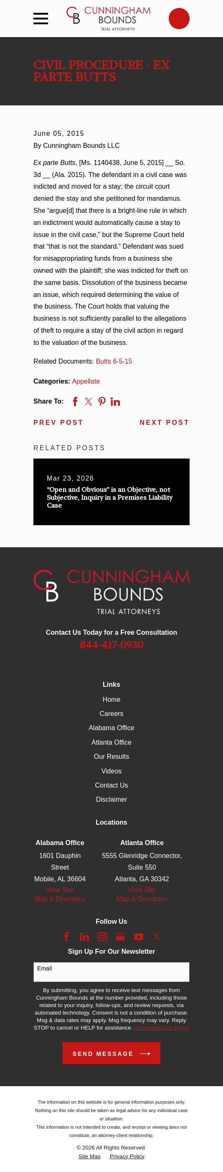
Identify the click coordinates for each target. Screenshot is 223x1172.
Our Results (111, 756)
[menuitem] (90, 1156)
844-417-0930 (111, 645)
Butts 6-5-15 (114, 361)
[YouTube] (138, 936)
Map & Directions (60, 899)
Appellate (86, 381)
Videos (111, 771)
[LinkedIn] (84, 936)
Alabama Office (111, 727)
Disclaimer (111, 799)
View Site (59, 889)
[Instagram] (102, 936)
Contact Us (111, 785)
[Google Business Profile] (120, 936)
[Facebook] (66, 936)
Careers (112, 713)
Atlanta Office (111, 742)
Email (44, 968)
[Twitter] (156, 936)
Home (112, 699)
